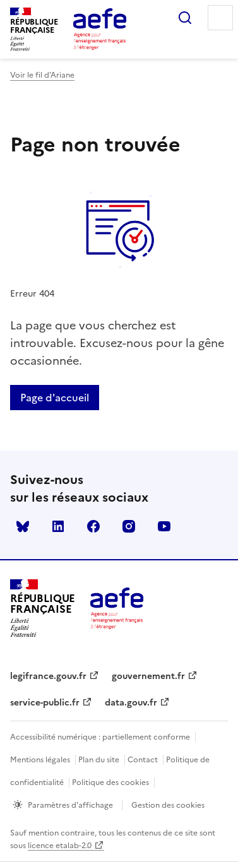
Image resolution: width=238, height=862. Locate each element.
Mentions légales (40, 759)
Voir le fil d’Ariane (42, 75)
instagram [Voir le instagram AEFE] (128, 526)
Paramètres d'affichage (70, 805)
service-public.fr (45, 702)
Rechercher (185, 17)
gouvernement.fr (148, 676)
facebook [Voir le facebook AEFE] (93, 526)
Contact (143, 759)
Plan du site (98, 759)
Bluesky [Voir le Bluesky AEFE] (22, 526)
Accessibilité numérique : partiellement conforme (100, 737)
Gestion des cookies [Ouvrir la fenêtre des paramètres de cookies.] (168, 805)
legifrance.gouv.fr (48, 676)
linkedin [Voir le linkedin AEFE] (58, 526)
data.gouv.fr (131, 702)
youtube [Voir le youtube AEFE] (164, 526)
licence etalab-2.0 (60, 845)
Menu (220, 17)
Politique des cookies (110, 782)
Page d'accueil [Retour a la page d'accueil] (54, 397)
